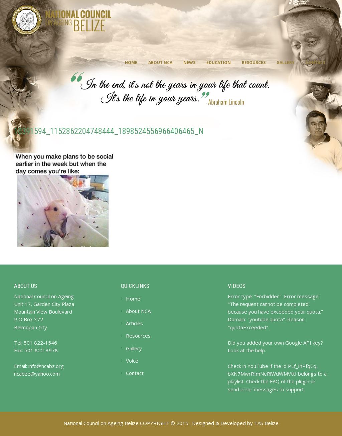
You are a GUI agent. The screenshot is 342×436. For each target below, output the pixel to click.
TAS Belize (266, 423)
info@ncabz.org (46, 366)
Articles (134, 323)
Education (218, 62)
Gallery (286, 62)
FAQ (275, 381)
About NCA (160, 62)
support (295, 389)
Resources (254, 62)
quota (313, 311)
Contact (316, 62)
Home (131, 62)
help (260, 350)
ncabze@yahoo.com (37, 373)
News (189, 62)
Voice (132, 360)
